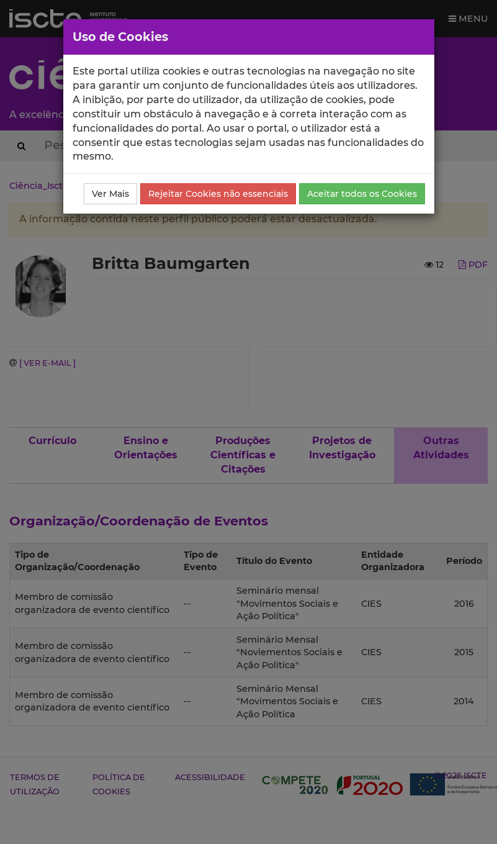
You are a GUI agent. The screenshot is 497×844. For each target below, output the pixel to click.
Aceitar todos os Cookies (362, 193)
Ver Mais (110, 193)
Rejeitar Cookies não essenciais (218, 193)
